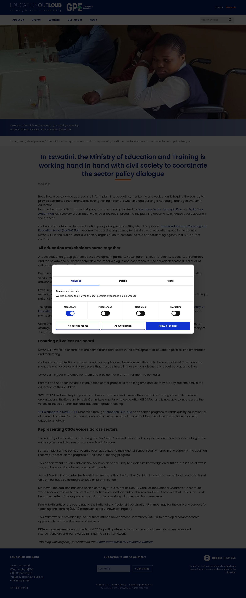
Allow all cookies (168, 326)
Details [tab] (123, 280)
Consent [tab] (76, 280)
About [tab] (170, 280)
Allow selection (122, 326)
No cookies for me (78, 326)
